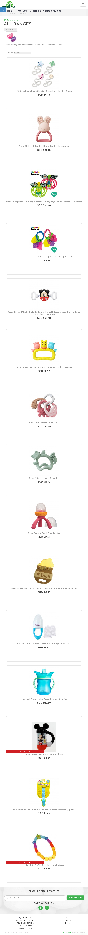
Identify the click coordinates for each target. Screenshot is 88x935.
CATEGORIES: (10, 30)
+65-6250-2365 (25, 918)
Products (22, 11)
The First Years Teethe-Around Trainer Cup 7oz (44, 699)
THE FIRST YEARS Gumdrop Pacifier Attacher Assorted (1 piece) (44, 810)
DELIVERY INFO (26, 926)
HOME (9, 11)
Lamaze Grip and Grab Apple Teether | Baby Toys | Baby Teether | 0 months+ (44, 202)
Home (68, 918)
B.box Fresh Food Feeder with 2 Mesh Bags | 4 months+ (44, 644)
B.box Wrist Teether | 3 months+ (44, 478)
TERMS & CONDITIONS (25, 923)
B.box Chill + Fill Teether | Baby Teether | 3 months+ (44, 146)
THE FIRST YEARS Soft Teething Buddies (44, 865)
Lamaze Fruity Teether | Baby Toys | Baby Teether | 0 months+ (44, 257)
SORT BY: (9, 53)
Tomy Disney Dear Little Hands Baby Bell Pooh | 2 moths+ (44, 368)
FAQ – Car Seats (25, 928)
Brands (67, 923)
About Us (67, 920)
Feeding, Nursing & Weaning (47, 11)
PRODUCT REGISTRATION (25, 920)
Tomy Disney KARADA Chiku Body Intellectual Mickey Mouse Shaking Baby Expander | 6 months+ (44, 313)
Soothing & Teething (17, 14)
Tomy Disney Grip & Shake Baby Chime (44, 754)
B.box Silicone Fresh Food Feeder (44, 533)
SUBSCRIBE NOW (75, 898)
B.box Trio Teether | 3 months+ (44, 423)
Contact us (68, 926)
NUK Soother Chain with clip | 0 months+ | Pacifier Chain (44, 91)
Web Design (66, 932)
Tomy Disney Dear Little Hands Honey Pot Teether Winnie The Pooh (44, 589)
